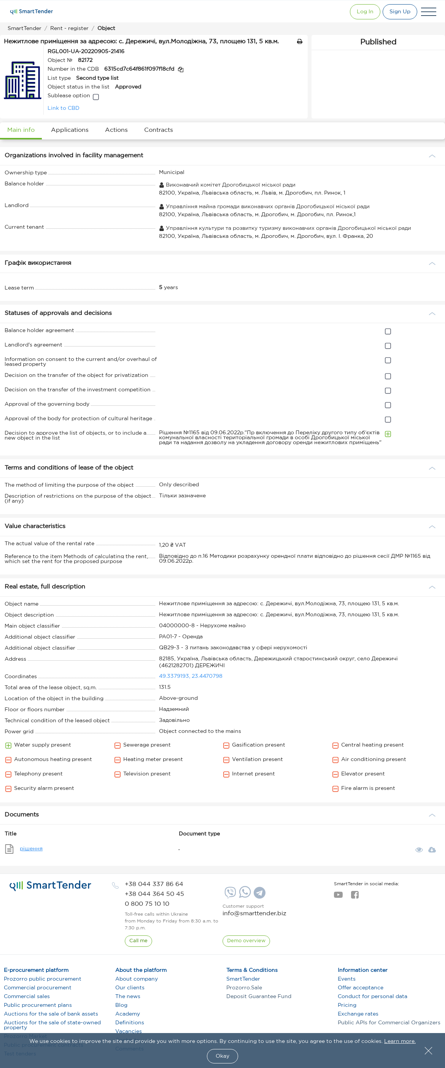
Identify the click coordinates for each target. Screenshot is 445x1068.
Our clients (130, 988)
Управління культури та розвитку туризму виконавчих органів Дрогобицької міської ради (285, 228)
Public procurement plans (38, 1005)
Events (347, 979)
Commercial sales (27, 996)
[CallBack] (139, 941)
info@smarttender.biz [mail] (254, 913)
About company (136, 979)
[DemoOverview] (246, 941)
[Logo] (31, 11)
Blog (121, 1005)
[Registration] (398, 11)
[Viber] (229, 895)
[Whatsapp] (244, 896)
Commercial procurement (38, 988)
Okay (222, 1056)
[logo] (50, 886)
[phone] (154, 884)
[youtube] (338, 897)
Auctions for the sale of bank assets (51, 1014)
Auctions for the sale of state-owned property (52, 1025)
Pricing (347, 1005)
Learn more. (400, 1041)
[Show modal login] (358, 11)
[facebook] (354, 897)
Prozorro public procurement (42, 979)
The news (127, 996)
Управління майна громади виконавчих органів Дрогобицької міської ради (264, 206)
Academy (127, 1014)
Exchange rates (358, 1014)
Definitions (129, 1023)
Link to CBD (63, 108)
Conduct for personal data (372, 996)
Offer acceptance (360, 988)
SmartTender (243, 979)
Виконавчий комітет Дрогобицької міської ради (227, 185)
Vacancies (128, 1031)
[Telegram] (258, 895)
